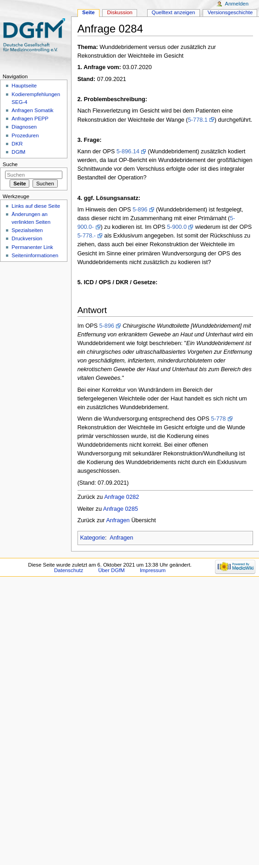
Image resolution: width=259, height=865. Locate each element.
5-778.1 (198, 120)
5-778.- (86, 235)
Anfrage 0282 (121, 497)
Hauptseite (24, 85)
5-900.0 (177, 227)
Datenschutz (68, 570)
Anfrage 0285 (120, 509)
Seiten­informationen (34, 255)
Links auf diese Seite (35, 206)
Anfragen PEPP (29, 118)
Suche (10, 164)
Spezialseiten (27, 230)
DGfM (18, 152)
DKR (16, 143)
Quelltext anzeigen (173, 12)
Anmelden (237, 3)
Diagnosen (24, 127)
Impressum (153, 570)
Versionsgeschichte (230, 12)
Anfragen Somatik (32, 110)
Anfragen (118, 520)
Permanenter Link (32, 247)
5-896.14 (127, 151)
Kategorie (92, 538)
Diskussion (119, 12)
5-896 (139, 209)
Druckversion (26, 238)
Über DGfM (111, 570)
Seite (88, 12)
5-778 (218, 419)
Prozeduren (25, 135)
